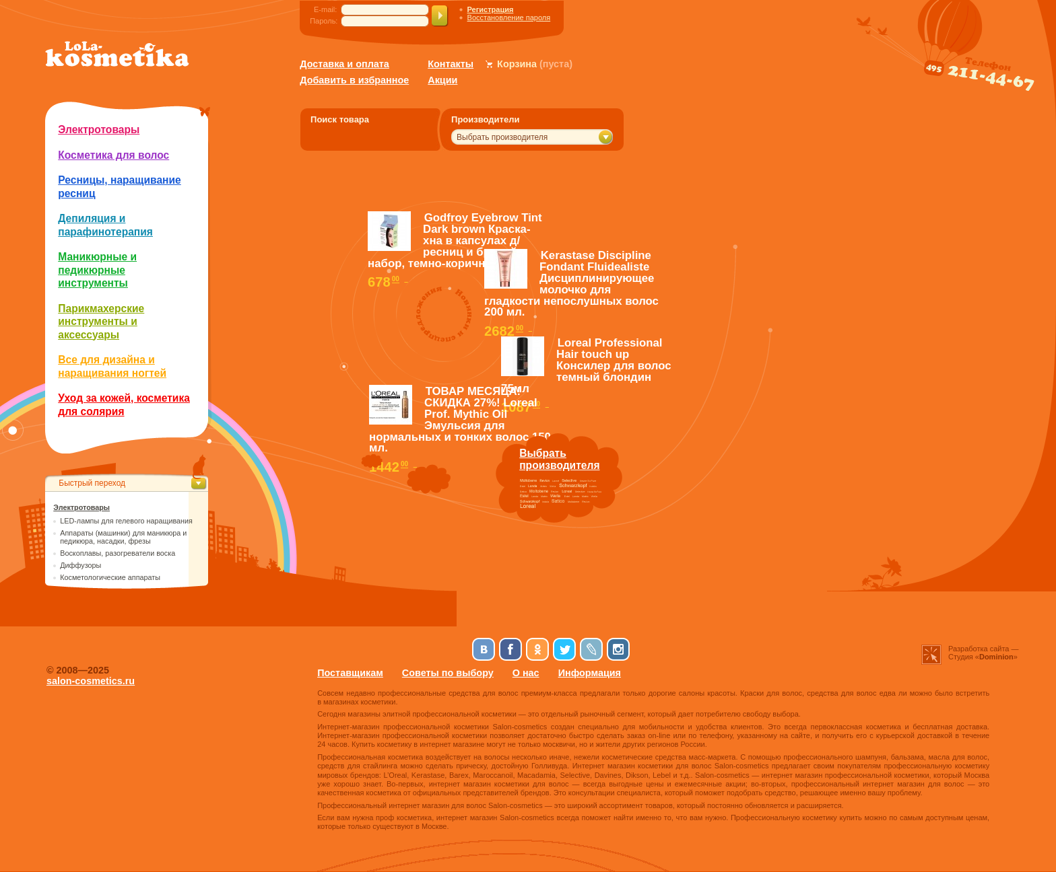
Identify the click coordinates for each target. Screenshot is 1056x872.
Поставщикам (350, 672)
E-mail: (325, 9)
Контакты (450, 64)
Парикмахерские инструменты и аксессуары (101, 321)
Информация (589, 672)
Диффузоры (80, 565)
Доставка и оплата (344, 64)
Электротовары (98, 129)
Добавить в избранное (354, 80)
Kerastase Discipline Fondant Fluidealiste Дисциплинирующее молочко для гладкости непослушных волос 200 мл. (571, 283)
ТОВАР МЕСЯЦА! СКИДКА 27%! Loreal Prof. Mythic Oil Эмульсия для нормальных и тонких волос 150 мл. (460, 419)
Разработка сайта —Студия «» (983, 653)
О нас (526, 672)
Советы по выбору (448, 672)
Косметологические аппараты (110, 577)
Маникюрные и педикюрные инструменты (97, 270)
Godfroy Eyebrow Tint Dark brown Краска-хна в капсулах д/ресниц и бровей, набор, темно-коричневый (455, 240)
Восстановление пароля (509, 17)
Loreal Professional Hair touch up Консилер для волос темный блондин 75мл (586, 365)
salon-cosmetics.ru (90, 681)
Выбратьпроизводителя (559, 459)
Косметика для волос (113, 155)
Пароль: (323, 21)
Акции (442, 80)
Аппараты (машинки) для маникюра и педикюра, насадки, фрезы (123, 537)
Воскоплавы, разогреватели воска (117, 553)
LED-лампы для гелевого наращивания (126, 521)
